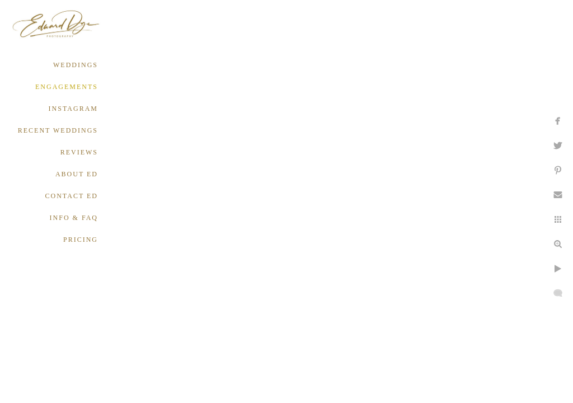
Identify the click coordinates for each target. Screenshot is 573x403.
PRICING (80, 239)
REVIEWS (79, 152)
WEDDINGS (75, 65)
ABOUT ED (76, 174)
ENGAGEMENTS (66, 87)
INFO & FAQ (74, 218)
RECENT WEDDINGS (58, 130)
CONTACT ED (71, 196)
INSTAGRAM (73, 109)
